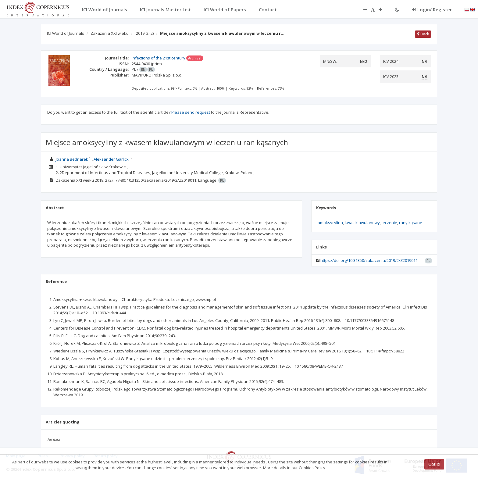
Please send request (190, 112)
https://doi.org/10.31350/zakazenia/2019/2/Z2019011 (369, 260)
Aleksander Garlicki (112, 159)
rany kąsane (410, 222)
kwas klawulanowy (362, 222)
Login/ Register (432, 9)
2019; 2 (145, 33)
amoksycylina (330, 222)
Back (423, 34)
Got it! (434, 464)
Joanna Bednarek (72, 159)
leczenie (389, 222)
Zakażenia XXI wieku (110, 33)
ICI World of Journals (65, 33)
